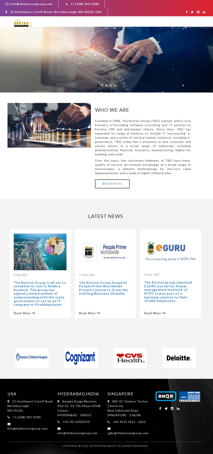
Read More (112, 183)
